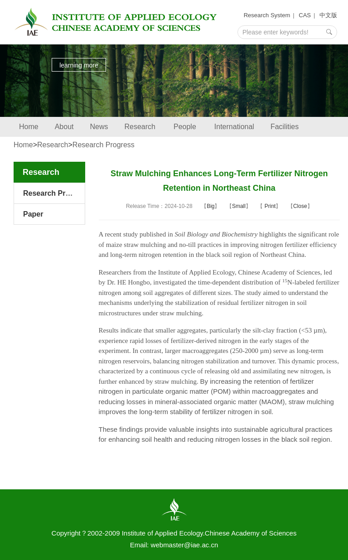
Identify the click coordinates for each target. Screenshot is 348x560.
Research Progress (103, 145)
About (64, 126)
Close (300, 206)
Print (269, 206)
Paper (33, 214)
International (234, 126)
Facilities (285, 126)
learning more (78, 65)
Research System (267, 15)
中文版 (328, 15)
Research (141, 126)
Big (210, 206)
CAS (305, 15)
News (99, 126)
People (186, 126)
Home (29, 126)
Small (239, 206)
